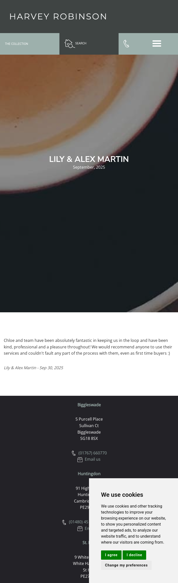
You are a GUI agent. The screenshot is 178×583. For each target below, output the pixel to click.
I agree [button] (111, 555)
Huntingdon (89, 473)
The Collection (16, 44)
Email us (89, 459)
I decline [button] (134, 555)
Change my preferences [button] (126, 565)
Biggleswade (89, 405)
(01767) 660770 (89, 453)
